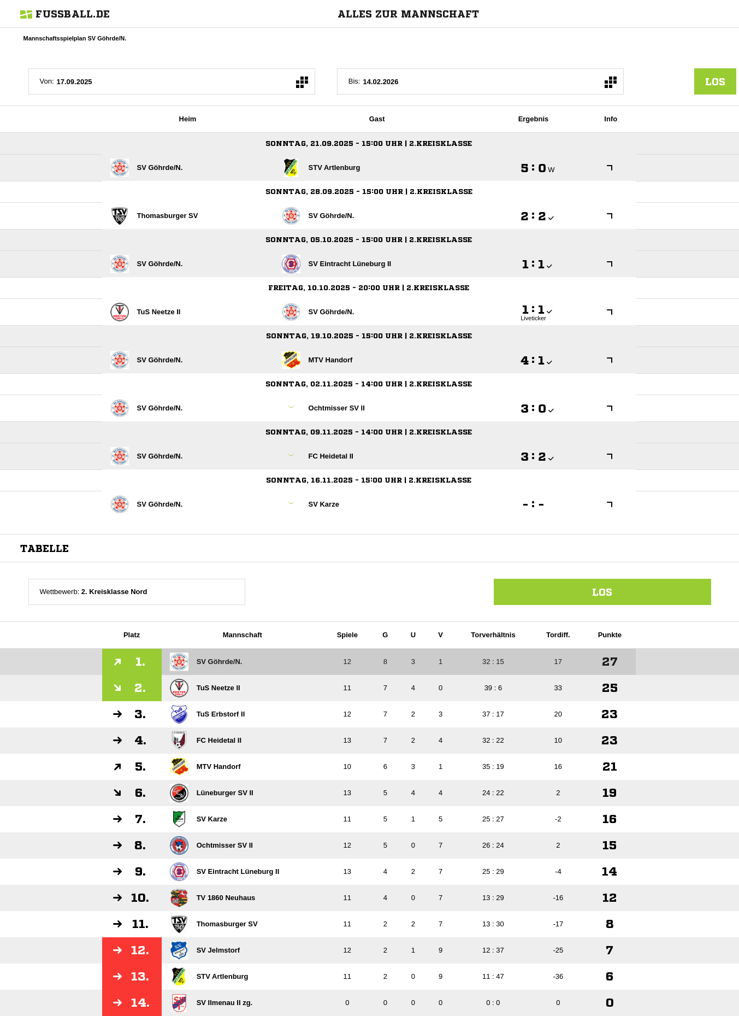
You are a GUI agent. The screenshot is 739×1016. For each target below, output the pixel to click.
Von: (47, 81)
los (715, 81)
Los (602, 592)
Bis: (354, 81)
